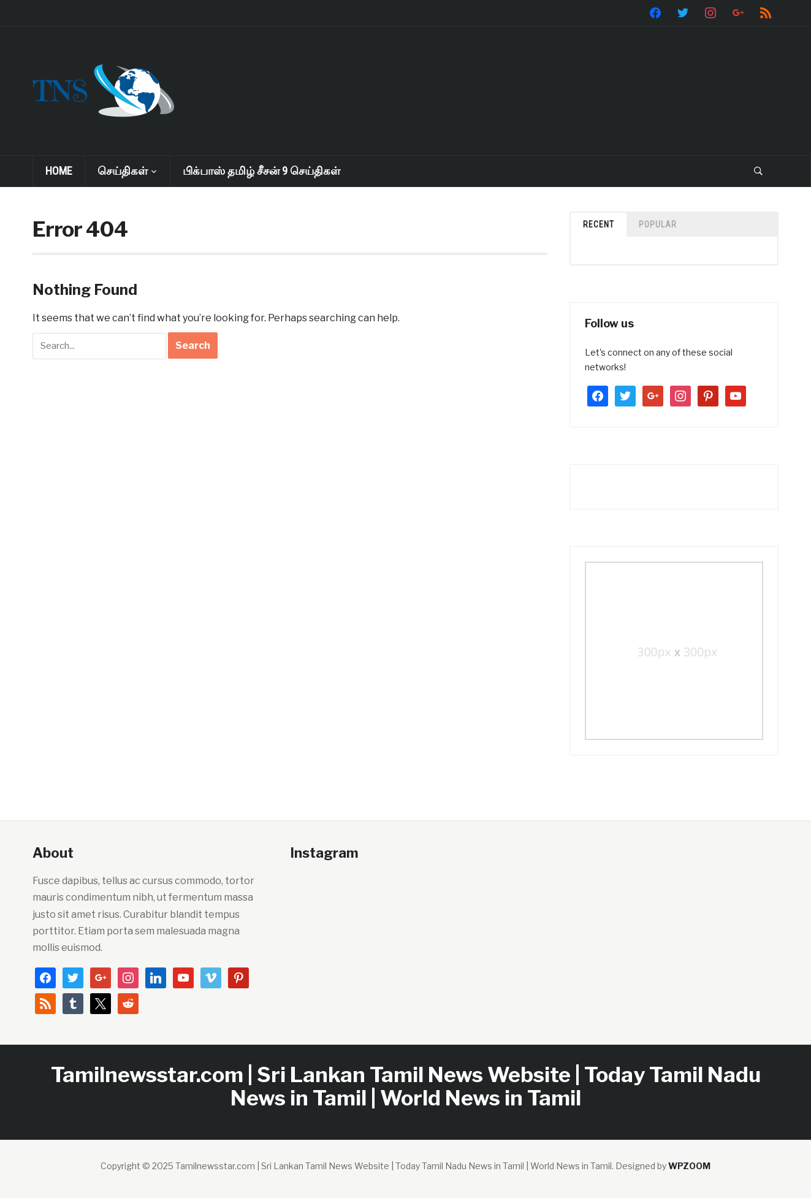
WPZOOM (689, 1166)
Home (58, 170)
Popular (658, 224)
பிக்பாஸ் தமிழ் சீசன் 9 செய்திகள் (261, 170)
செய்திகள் (122, 170)
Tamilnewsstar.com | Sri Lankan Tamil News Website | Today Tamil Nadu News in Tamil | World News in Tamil (406, 1086)
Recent (598, 224)
